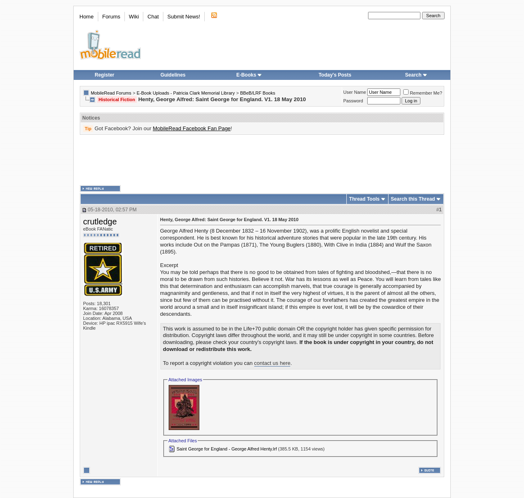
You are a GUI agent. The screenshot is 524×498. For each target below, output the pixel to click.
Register (104, 75)
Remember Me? (422, 93)
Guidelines (172, 75)
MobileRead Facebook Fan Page (191, 128)
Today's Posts (334, 75)
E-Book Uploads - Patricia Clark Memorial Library (186, 93)
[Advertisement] (262, 160)
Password (353, 100)
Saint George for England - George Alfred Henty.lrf (226, 448)
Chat (152, 17)
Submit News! (183, 17)
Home (86, 17)
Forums (111, 17)
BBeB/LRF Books (258, 93)
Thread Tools (364, 199)
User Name (354, 92)
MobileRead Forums (111, 93)
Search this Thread (413, 199)
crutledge (100, 221)
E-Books (249, 75)
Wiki (134, 17)
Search (416, 75)
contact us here (272, 363)
